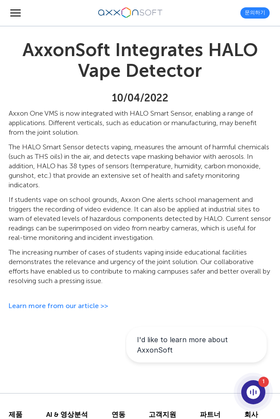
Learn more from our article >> (58, 306)
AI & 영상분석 (67, 415)
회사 (251, 415)
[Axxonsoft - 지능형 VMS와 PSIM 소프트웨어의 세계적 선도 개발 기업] (130, 13)
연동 (118, 415)
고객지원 (162, 415)
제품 (15, 415)
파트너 (210, 415)
